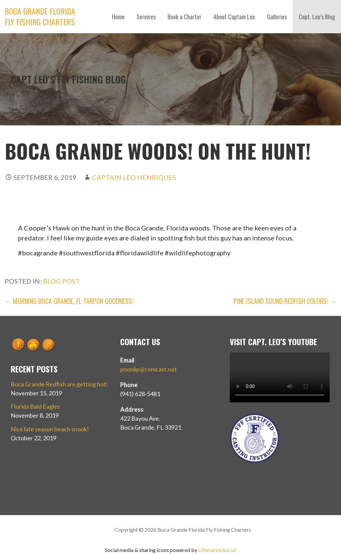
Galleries (277, 16)
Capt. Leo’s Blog (317, 16)
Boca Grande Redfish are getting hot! (59, 384)
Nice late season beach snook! (50, 429)
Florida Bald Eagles (35, 406)
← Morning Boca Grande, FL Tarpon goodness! (69, 301)
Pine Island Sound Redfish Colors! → (284, 301)
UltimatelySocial (217, 550)
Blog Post (61, 281)
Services (146, 16)
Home (118, 16)
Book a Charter (184, 16)
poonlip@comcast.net (148, 369)
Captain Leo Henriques (134, 177)
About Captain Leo (234, 16)
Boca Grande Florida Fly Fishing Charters (40, 16)
